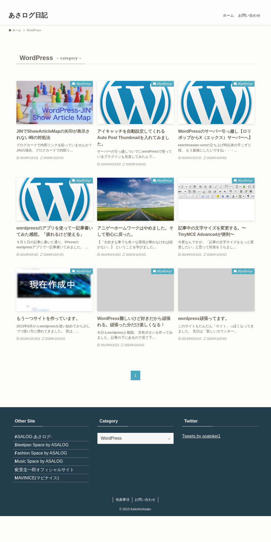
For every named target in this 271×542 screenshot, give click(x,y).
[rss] (245, 3)
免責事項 (122, 525)
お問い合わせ (145, 525)
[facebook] (204, 3)
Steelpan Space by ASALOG (46, 451)
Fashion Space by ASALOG (45, 464)
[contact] (252, 3)
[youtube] (238, 3)
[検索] (259, 3)
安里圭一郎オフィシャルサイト (48, 489)
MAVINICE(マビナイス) (41, 501)
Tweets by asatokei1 (201, 436)
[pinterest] (231, 3)
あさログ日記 (28, 15)
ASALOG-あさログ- (37, 439)
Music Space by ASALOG (43, 476)
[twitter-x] (210, 3)
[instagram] (217, 3)
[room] (224, 3)
